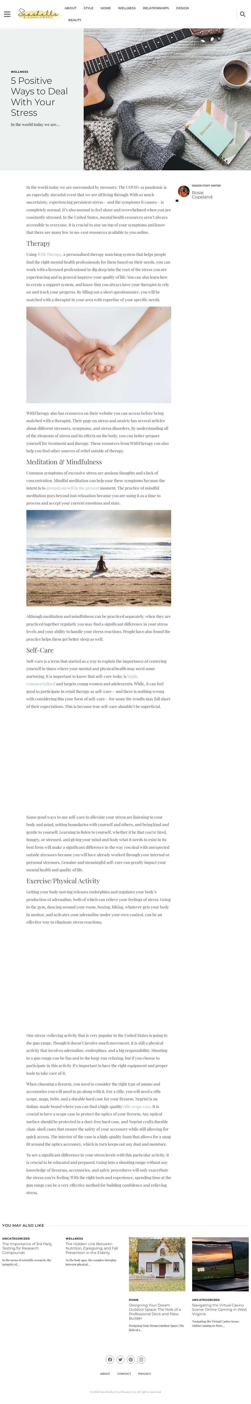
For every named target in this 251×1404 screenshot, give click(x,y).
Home (106, 8)
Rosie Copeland (202, 195)
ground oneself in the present (72, 487)
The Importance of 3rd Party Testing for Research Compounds (27, 1248)
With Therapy (49, 254)
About (70, 8)
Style (88, 8)
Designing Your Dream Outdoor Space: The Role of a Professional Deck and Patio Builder (155, 1311)
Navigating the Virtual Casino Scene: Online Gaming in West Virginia (219, 1309)
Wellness (127, 8)
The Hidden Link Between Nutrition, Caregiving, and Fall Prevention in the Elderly (92, 1248)
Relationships (156, 8)
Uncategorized (16, 1238)
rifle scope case (137, 1106)
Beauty (74, 20)
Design (182, 8)
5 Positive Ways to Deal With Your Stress (39, 96)
